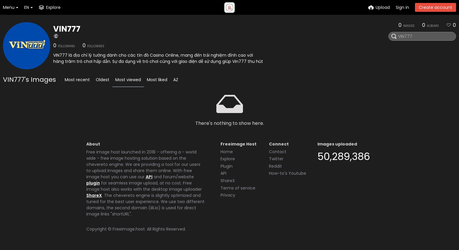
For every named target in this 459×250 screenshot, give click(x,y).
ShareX (94, 195)
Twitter (276, 159)
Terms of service (237, 188)
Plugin (226, 166)
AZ (175, 80)
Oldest (102, 80)
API (149, 177)
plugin (93, 183)
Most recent (77, 80)
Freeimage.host (129, 229)
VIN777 (66, 29)
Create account (435, 7)
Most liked (157, 80)
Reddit (275, 166)
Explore (227, 159)
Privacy (227, 195)
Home (226, 152)
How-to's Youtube (287, 173)
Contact (277, 152)
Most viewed (128, 80)
